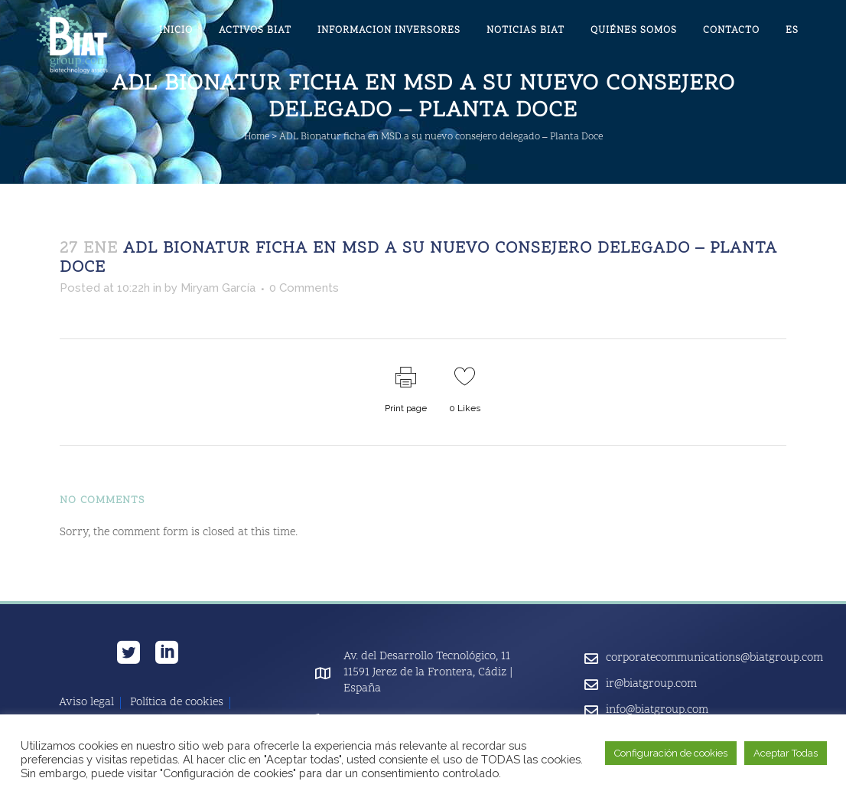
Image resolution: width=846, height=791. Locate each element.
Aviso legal (86, 703)
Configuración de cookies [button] (670, 753)
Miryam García (218, 288)
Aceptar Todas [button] (785, 753)
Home (256, 137)
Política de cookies (176, 703)
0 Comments (304, 288)
